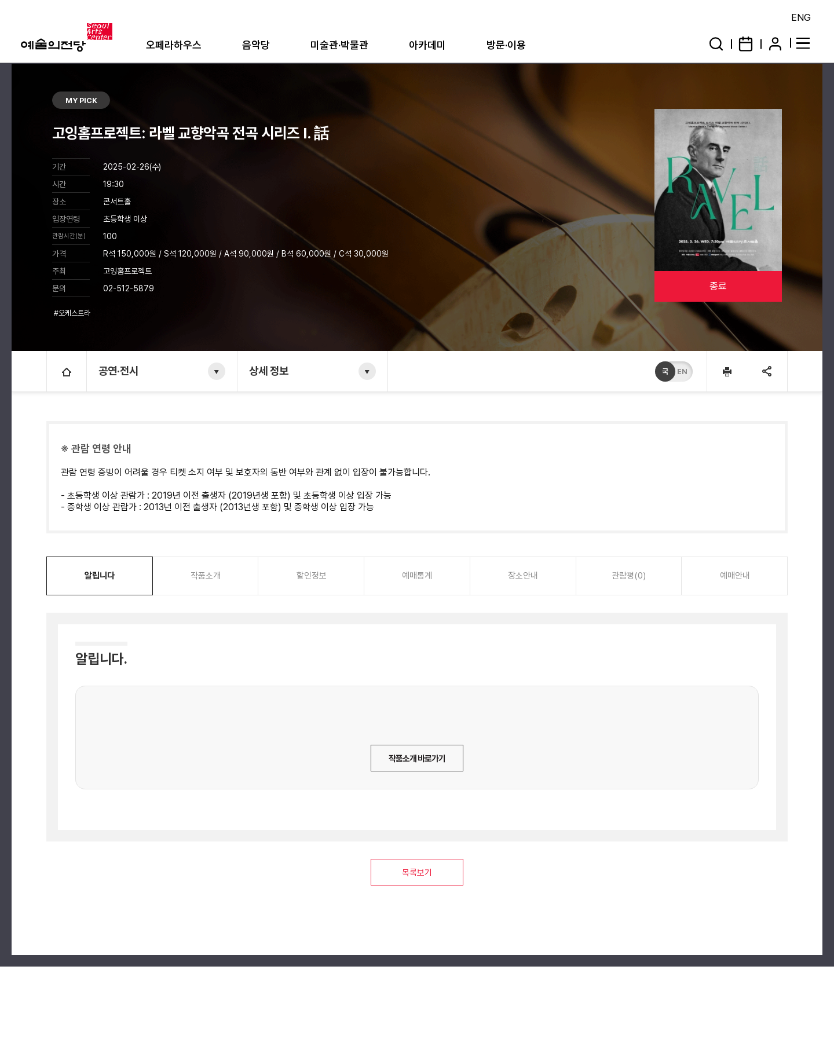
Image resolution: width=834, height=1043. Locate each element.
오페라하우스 (174, 45)
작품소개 (206, 575)
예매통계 (417, 575)
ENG (801, 17)
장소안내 (523, 575)
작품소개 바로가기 (417, 758)
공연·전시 (118, 371)
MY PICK (81, 100)
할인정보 (312, 575)
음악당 (256, 45)
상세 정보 (268, 371)
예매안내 (735, 575)
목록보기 (417, 873)
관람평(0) (629, 575)
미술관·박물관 (339, 45)
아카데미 (427, 45)
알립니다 (100, 575)
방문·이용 (506, 45)
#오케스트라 (73, 313)
